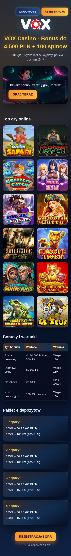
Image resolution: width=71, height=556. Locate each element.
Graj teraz (23, 94)
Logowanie (27, 11)
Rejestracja (55, 11)
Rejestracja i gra (35, 536)
